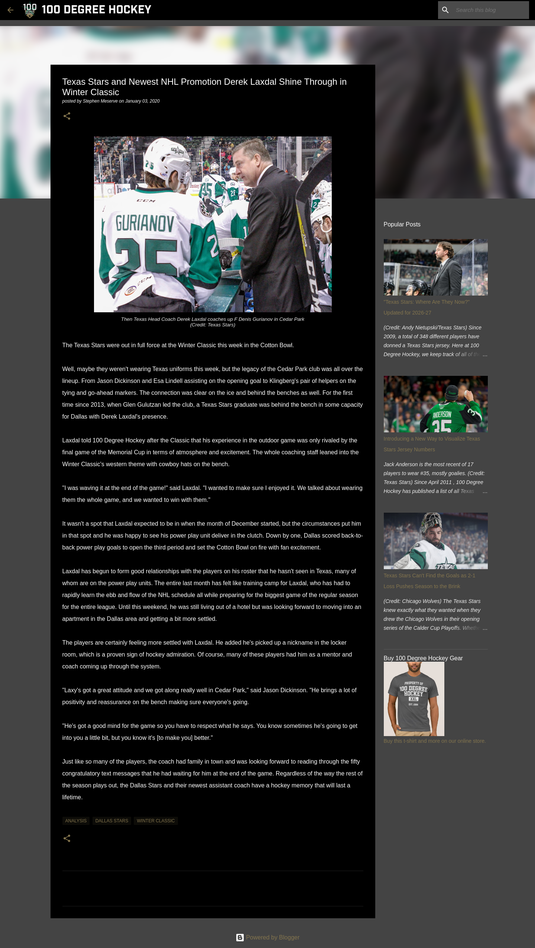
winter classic (156, 820)
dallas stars (111, 820)
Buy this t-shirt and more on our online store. (435, 741)
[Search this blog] (490, 10)
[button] (66, 117)
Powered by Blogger (268, 937)
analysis (76, 820)
